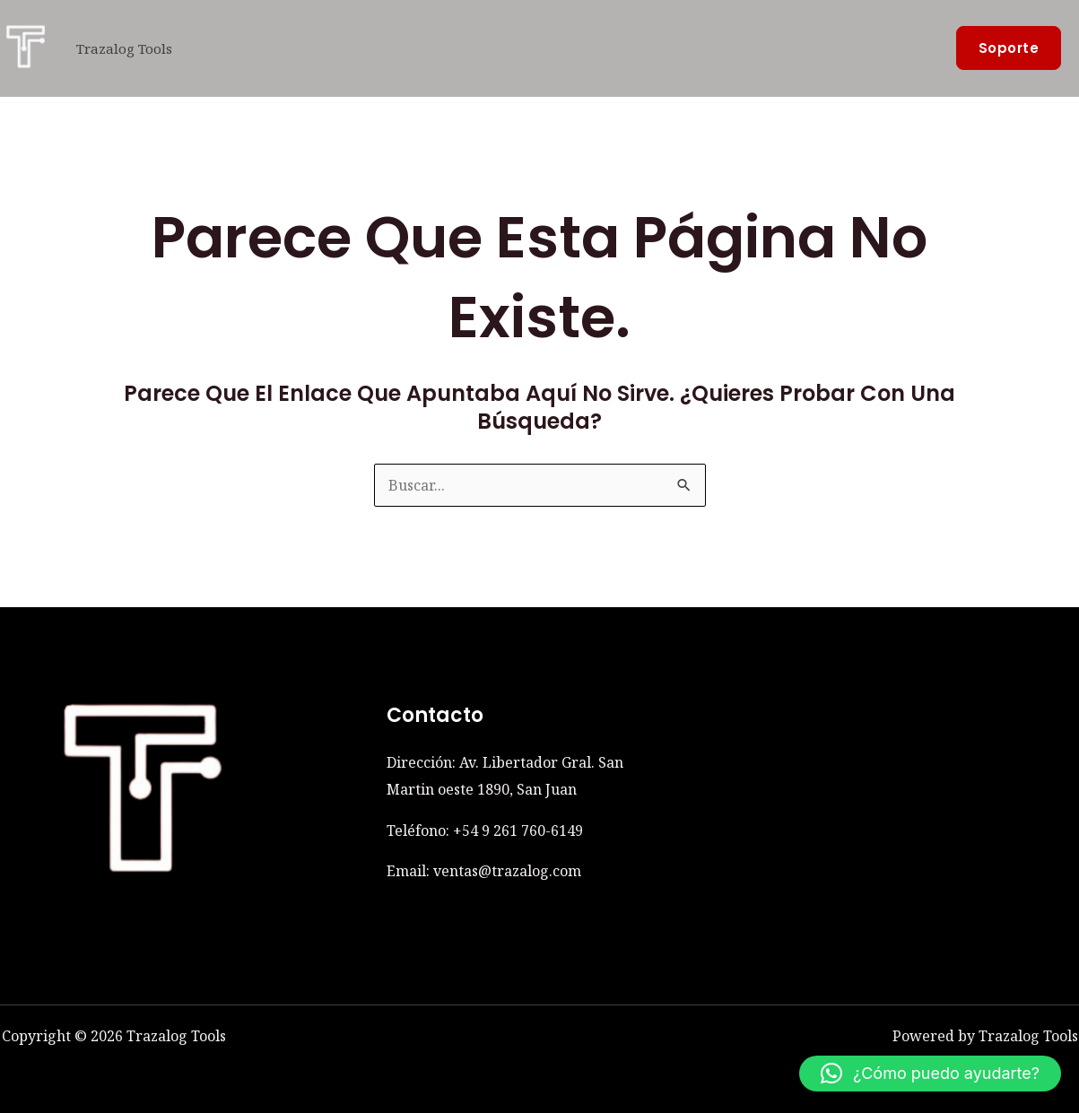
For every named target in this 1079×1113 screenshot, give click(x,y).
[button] (1009, 48)
